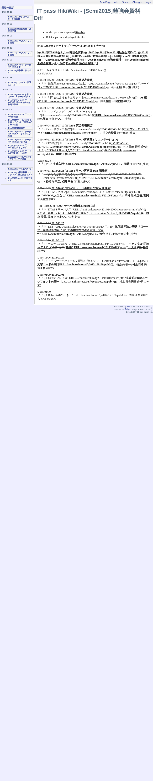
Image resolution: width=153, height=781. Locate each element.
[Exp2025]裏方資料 (16, 128)
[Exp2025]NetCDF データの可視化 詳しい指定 (19, 152)
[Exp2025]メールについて (19, 169)
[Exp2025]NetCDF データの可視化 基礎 (19, 66)
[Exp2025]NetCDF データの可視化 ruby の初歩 (19, 141)
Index (117, 2)
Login (148, 2)
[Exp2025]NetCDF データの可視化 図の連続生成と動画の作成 (19, 102)
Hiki (128, 306)
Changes (138, 2)
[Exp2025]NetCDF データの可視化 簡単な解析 (19, 146)
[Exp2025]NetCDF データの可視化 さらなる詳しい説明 (19, 134)
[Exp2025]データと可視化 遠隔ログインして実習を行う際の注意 (20, 122)
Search (126, 2)
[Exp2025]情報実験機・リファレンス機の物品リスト (20, 173)
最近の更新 (8, 7)
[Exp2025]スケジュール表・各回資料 (18, 18)
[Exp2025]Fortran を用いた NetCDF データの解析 (19, 95)
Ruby (127, 309)
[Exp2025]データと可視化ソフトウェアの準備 (19, 158)
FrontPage (105, 2)
